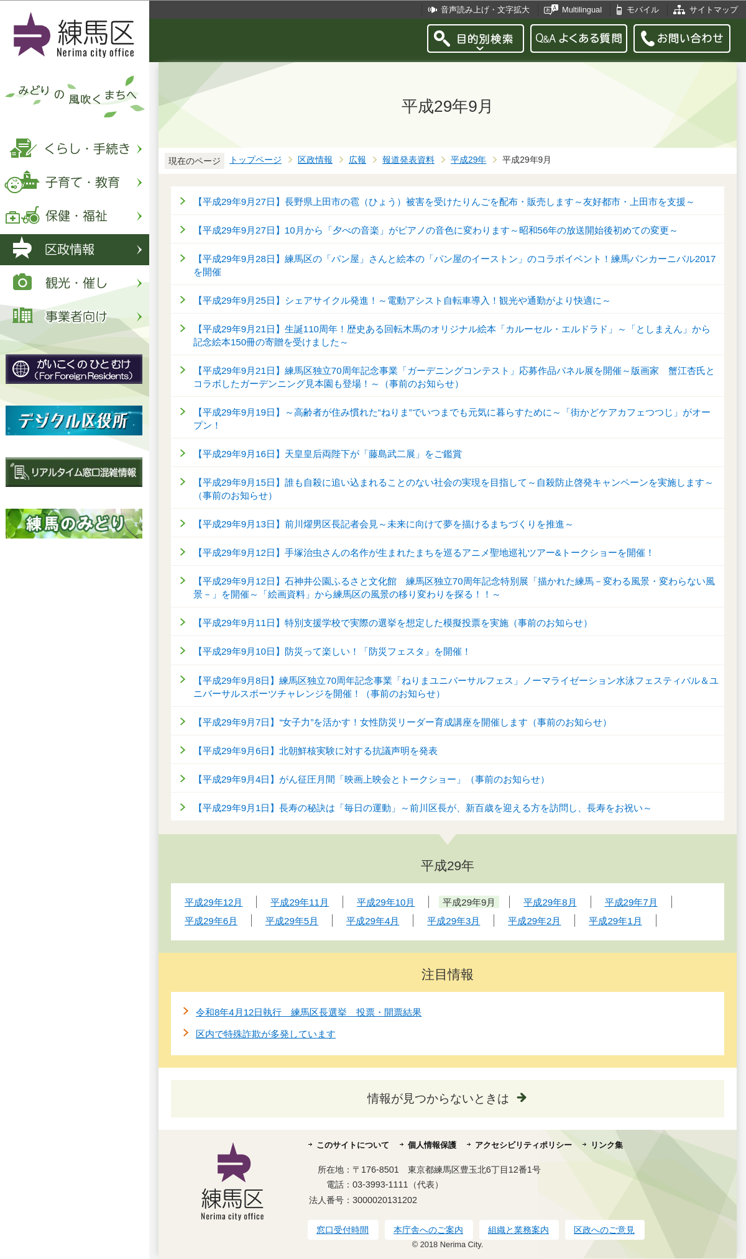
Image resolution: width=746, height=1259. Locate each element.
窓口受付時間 (342, 1230)
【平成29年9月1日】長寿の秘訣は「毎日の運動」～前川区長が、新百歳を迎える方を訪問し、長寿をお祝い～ (422, 807)
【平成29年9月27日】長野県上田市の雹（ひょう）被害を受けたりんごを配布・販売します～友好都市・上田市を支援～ (444, 201)
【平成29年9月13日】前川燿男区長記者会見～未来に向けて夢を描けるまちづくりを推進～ (383, 524)
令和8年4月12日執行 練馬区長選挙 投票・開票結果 (308, 1012)
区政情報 (315, 160)
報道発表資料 (408, 160)
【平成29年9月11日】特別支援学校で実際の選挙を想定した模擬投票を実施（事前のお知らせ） (392, 622)
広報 (357, 160)
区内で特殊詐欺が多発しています (266, 1034)
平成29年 (468, 160)
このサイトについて (352, 1145)
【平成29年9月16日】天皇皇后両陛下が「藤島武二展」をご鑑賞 (327, 453)
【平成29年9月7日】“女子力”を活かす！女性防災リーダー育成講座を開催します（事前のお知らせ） (402, 722)
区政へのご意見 (604, 1230)
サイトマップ (713, 9)
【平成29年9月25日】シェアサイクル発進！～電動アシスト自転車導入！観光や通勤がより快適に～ (402, 300)
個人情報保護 (432, 1145)
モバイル (643, 9)
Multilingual (582, 9)
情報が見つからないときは (438, 1098)
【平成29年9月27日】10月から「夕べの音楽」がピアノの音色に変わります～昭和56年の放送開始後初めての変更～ (435, 230)
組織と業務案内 (518, 1230)
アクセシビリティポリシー (523, 1145)
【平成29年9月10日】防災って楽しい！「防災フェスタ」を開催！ (332, 651)
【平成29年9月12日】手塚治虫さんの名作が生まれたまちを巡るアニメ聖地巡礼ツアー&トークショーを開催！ (424, 552)
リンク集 (607, 1145)
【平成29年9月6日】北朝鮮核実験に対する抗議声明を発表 (315, 750)
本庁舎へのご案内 (428, 1230)
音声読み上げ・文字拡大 (485, 9)
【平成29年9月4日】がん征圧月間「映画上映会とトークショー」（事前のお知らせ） (371, 779)
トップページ (255, 160)
